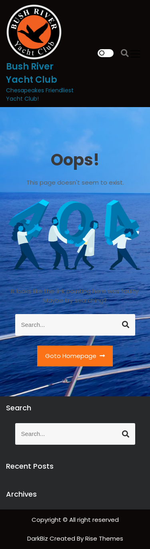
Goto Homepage (75, 356)
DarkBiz (38, 538)
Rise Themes (104, 538)
